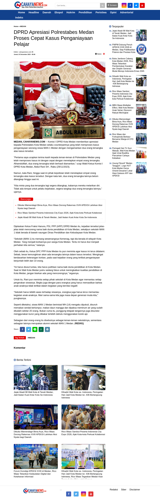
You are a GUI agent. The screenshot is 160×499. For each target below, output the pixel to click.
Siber (123, 489)
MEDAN (23, 26)
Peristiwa (101, 12)
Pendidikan (85, 12)
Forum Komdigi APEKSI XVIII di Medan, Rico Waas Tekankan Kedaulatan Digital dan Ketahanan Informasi (35, 474)
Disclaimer (135, 489)
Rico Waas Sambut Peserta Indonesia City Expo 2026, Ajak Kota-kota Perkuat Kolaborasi (60, 213)
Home (20, 12)
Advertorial (126, 12)
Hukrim (70, 12)
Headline (34, 12)
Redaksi (114, 489)
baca (98, 54)
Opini (113, 12)
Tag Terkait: (20, 338)
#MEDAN (31, 338)
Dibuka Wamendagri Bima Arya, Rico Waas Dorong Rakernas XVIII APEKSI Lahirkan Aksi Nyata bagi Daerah (35, 434)
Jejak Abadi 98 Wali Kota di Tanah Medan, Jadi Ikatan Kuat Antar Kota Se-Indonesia (57, 217)
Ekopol (59, 12)
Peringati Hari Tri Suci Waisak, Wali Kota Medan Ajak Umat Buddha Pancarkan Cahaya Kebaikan (123, 153)
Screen (112, 5)
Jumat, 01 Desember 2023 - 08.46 (24, 54)
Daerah (46, 12)
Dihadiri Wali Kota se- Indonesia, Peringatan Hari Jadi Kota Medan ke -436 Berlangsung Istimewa (82, 395)
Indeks (19, 17)
